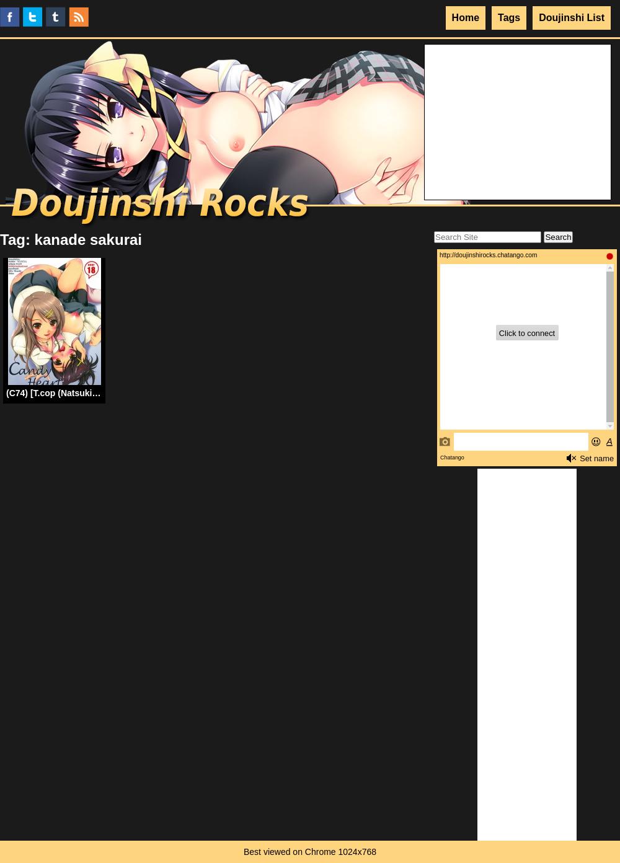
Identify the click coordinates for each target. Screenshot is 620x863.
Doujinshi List (571, 17)
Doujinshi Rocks (161, 207)
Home (465, 17)
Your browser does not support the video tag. (518, 91)
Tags (509, 17)
